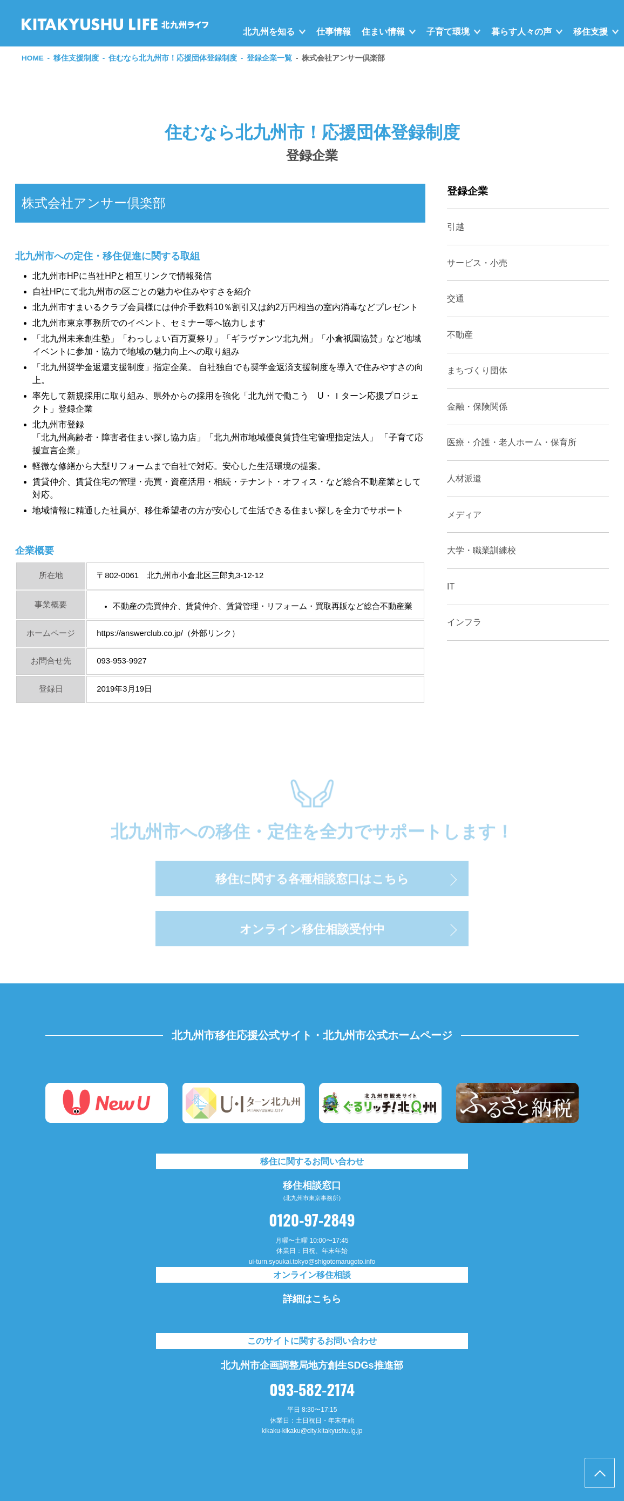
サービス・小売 (477, 262)
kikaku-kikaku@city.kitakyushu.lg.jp (312, 1431)
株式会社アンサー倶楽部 (343, 58)
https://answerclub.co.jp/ (140, 633)
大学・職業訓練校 (481, 550)
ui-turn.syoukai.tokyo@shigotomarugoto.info (312, 1261)
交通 (455, 298)
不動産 (460, 334)
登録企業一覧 (269, 58)
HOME (33, 58)
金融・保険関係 (477, 406)
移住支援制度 (76, 58)
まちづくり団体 (477, 370)
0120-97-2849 (312, 1220)
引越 (455, 226)
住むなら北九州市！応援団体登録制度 (172, 58)
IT (451, 586)
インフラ (464, 622)
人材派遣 (464, 478)
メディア (464, 514)
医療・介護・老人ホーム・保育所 (511, 442)
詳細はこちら (312, 1299)
